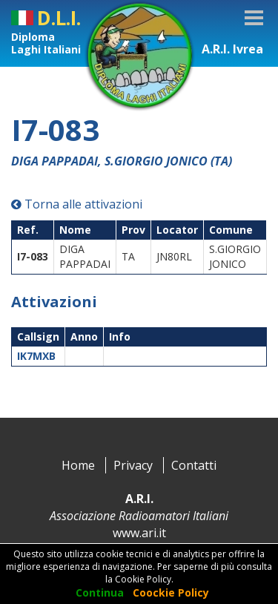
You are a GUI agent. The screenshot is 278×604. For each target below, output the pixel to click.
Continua (100, 592)
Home (78, 465)
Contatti (193, 465)
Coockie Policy (171, 592)
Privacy (133, 465)
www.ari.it (139, 533)
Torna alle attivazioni (76, 204)
